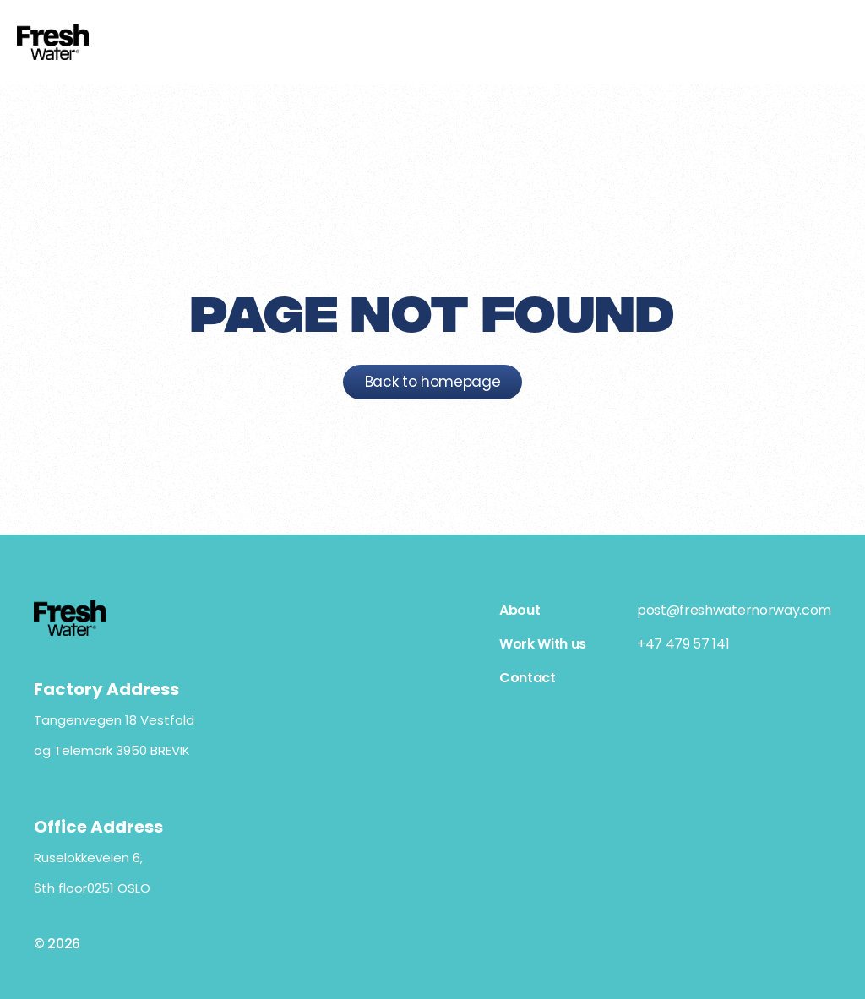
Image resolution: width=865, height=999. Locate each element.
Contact (527, 677)
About (519, 610)
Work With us (542, 644)
